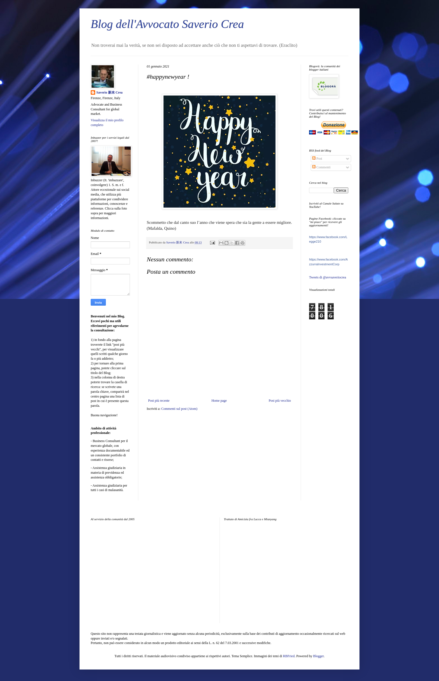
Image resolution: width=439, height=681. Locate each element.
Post (317, 159)
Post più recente (159, 401)
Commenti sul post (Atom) (179, 409)
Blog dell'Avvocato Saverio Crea (167, 24)
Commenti (321, 167)
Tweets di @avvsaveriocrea (327, 277)
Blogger (318, 656)
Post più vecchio (280, 401)
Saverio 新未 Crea (109, 92)
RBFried (289, 656)
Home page (219, 401)
